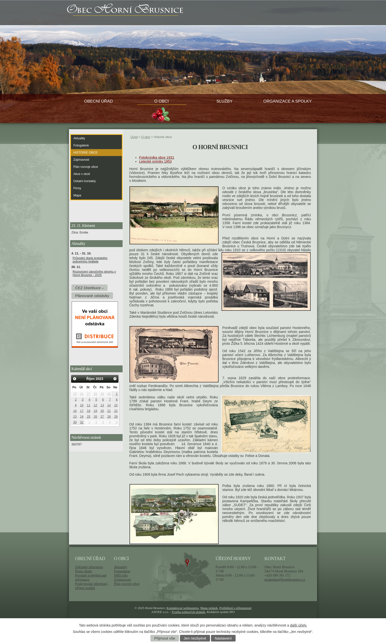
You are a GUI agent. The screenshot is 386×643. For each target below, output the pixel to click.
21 (109, 411)
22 (116, 411)
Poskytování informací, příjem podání (91, 586)
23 (75, 416)
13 (102, 405)
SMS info (121, 575)
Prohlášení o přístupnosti (235, 608)
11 (88, 405)
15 (116, 405)
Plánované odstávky (92, 295)
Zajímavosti (81, 159)
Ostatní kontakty (84, 181)
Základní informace (89, 567)
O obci (161, 101)
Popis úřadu (83, 571)
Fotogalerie (81, 145)
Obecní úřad (98, 101)
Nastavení (223, 638)
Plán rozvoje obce (85, 167)
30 (109, 394)
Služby (224, 101)
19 (95, 411)
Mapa (77, 195)
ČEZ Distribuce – (89, 287)
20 (102, 411)
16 (75, 411)
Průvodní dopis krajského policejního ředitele (90, 259)
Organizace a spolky (287, 101)
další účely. (298, 625)
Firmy (77, 188)
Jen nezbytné (195, 638)
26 (81, 394)
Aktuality (79, 138)
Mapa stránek (209, 608)
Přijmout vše (164, 638)
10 (81, 405)
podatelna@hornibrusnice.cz (284, 579)
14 (109, 405)
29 (102, 394)
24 (81, 416)
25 (75, 394)
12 (95, 405)
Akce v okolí (81, 174)
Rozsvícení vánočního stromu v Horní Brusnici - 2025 (94, 273)
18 (88, 411)
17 (81, 411)
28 (95, 394)
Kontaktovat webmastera (182, 608)
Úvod (134, 137)
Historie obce (85, 152)
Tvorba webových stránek (188, 612)
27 (88, 394)
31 (81, 422)
